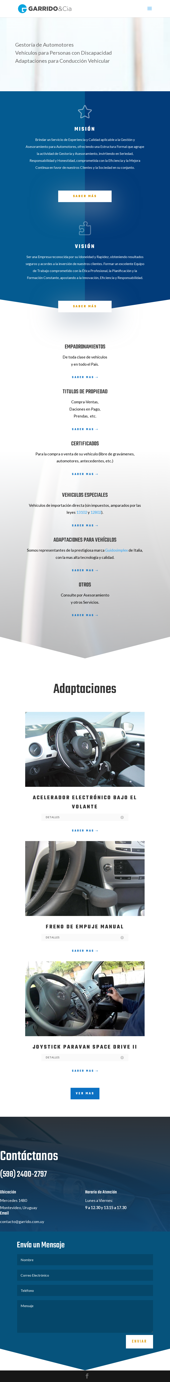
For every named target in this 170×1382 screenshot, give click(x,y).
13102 (82, 512)
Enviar (139, 1361)
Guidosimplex (116, 550)
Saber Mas (83, 377)
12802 (95, 512)
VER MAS (85, 1093)
